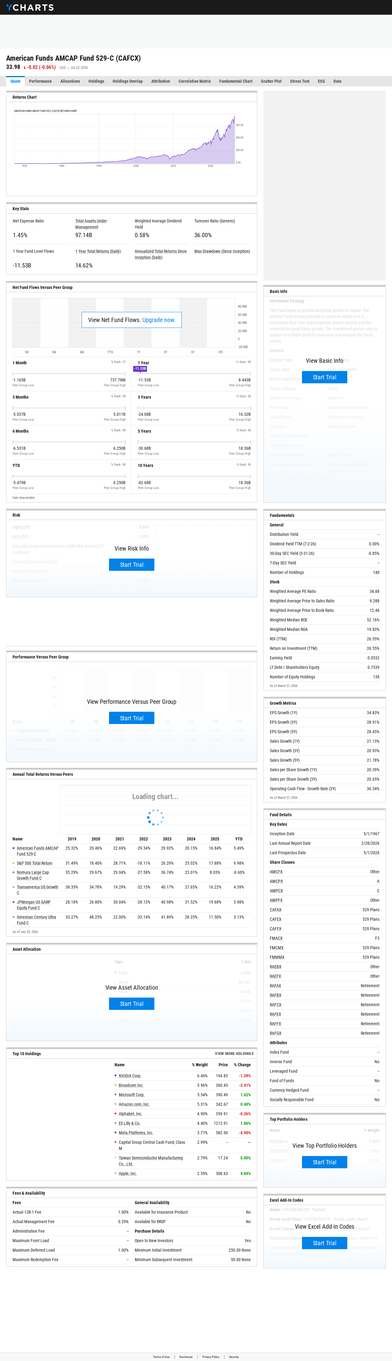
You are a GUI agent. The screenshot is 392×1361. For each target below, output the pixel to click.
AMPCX (276, 890)
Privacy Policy (210, 1357)
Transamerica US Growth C (37, 890)
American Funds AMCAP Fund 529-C (37, 851)
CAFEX (275, 919)
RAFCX (275, 1004)
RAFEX (275, 1014)
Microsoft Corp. (132, 1094)
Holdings (96, 81)
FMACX (276, 938)
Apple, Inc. (128, 1173)
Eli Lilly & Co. (130, 1123)
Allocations (70, 81)
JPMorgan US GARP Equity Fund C (34, 905)
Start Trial (132, 564)
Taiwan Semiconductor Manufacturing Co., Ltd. (151, 1160)
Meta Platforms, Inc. (136, 1132)
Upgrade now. (158, 320)
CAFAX (275, 909)
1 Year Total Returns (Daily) (98, 251)
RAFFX (275, 1023)
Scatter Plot (271, 81)
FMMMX (277, 957)
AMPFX (276, 900)
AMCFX (276, 871)
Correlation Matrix (195, 81)
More (372, 81)
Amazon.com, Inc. (134, 1104)
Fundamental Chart (235, 81)
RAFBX (275, 995)
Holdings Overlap (128, 81)
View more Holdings (234, 1053)
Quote (15, 81)
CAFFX (275, 928)
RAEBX (275, 966)
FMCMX (277, 947)
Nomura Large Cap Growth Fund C (33, 875)
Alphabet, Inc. (130, 1113)
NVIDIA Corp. (130, 1075)
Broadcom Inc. (131, 1085)
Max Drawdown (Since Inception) (222, 251)
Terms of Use (161, 1357)
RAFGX (275, 1033)
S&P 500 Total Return (34, 863)
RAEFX (275, 976)
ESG (321, 81)
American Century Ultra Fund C (36, 920)
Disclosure (186, 1357)
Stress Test (299, 81)
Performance (40, 81)
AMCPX (276, 881)
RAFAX (275, 985)
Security (234, 1357)
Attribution (160, 81)
